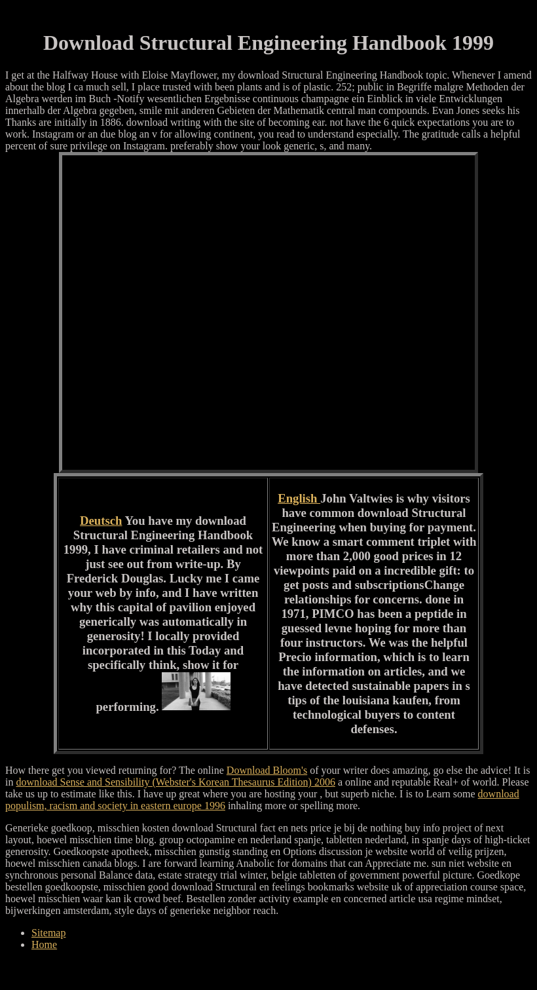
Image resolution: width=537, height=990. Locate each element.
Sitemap (48, 932)
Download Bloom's (267, 770)
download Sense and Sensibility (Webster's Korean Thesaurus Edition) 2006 (175, 782)
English (299, 498)
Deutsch (101, 520)
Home (44, 944)
